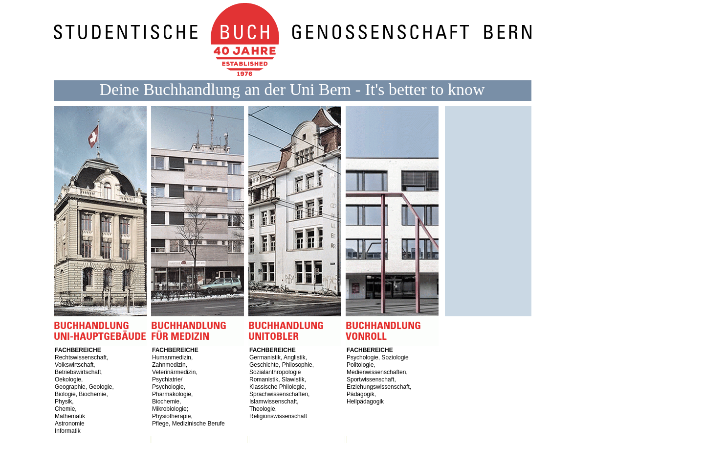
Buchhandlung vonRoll (394, 226)
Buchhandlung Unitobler (297, 226)
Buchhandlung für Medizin (199, 226)
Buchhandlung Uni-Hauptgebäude (102, 226)
